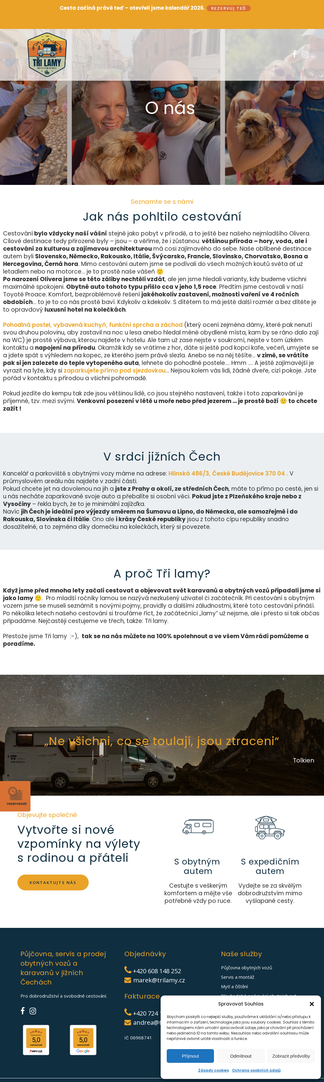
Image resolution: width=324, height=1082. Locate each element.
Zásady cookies (213, 1070)
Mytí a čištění (234, 976)
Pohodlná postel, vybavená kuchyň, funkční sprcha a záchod (93, 314)
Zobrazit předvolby (291, 1056)
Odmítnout (240, 1056)
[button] (312, 1004)
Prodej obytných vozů (244, 995)
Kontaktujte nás (53, 871)
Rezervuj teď (228, 8)
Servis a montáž (237, 966)
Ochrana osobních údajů (256, 1070)
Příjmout (190, 1056)
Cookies (101, 1079)
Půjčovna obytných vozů (246, 957)
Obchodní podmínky (129, 1079)
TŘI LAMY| (39, 1079)
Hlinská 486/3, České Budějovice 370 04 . (229, 463)
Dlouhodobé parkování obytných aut (258, 985)
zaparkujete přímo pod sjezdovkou (115, 360)
